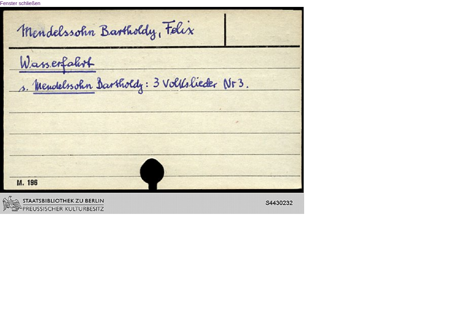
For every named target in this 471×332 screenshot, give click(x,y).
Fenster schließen (20, 3)
